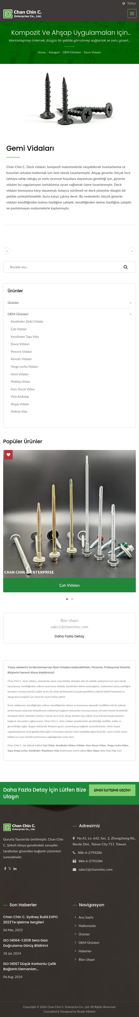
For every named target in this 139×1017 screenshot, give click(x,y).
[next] (132, 251)
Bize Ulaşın (93, 750)
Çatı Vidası (49, 745)
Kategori (54, 52)
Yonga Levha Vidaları (24, 366)
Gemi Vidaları (92, 52)
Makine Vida (19, 411)
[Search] (59, 266)
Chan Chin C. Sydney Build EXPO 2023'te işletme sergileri (30, 920)
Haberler (85, 951)
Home (42, 52)
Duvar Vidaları (20, 344)
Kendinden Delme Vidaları (70, 745)
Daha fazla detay (69, 636)
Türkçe (131, 3)
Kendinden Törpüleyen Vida (44, 750)
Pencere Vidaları (21, 351)
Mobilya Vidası (20, 381)
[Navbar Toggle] (132, 13)
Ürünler (13, 302)
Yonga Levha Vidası (117, 745)
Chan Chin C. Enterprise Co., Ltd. (68, 1007)
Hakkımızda (87, 926)
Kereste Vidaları (21, 359)
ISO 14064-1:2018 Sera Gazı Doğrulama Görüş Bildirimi (25, 943)
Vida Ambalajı (20, 396)
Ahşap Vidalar (20, 404)
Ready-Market (86, 1011)
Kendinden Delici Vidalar (27, 321)
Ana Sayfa (86, 917)
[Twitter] (9, 868)
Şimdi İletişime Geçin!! (112, 790)
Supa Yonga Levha (17, 750)
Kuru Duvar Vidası (23, 389)
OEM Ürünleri (72, 52)
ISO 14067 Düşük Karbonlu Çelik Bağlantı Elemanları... (29, 966)
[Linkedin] (14, 868)
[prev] (7, 251)
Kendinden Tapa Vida (25, 336)
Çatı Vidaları (19, 329)
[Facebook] (5, 868)
